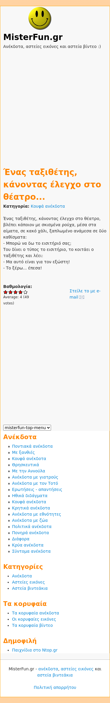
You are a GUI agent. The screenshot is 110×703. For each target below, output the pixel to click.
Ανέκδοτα (22, 576)
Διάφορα (20, 539)
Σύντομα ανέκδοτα (31, 551)
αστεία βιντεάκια (55, 675)
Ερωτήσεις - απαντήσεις (37, 489)
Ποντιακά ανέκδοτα (32, 446)
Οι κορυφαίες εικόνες (34, 619)
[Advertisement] (55, 105)
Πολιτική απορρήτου (55, 687)
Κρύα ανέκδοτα (28, 545)
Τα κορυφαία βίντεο (32, 625)
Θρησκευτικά (25, 464)
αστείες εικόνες (77, 669)
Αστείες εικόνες (28, 582)
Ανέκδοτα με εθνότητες (36, 514)
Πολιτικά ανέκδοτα (32, 526)
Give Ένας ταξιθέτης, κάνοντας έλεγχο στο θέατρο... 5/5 (25, 292)
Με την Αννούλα (28, 471)
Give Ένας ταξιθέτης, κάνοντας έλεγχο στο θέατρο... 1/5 (5, 292)
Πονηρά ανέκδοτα (30, 532)
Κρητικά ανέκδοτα (31, 508)
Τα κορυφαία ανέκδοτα (35, 613)
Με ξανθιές (23, 452)
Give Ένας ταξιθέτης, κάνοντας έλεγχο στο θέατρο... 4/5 (20, 292)
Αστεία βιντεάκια (30, 588)
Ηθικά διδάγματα (30, 495)
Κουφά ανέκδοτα (48, 206)
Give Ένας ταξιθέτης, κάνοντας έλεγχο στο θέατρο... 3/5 (15, 292)
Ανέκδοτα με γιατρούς (35, 477)
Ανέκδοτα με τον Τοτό (35, 483)
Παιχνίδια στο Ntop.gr (34, 650)
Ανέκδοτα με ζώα (30, 520)
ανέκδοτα (48, 669)
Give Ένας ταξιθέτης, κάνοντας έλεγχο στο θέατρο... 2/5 (10, 292)
